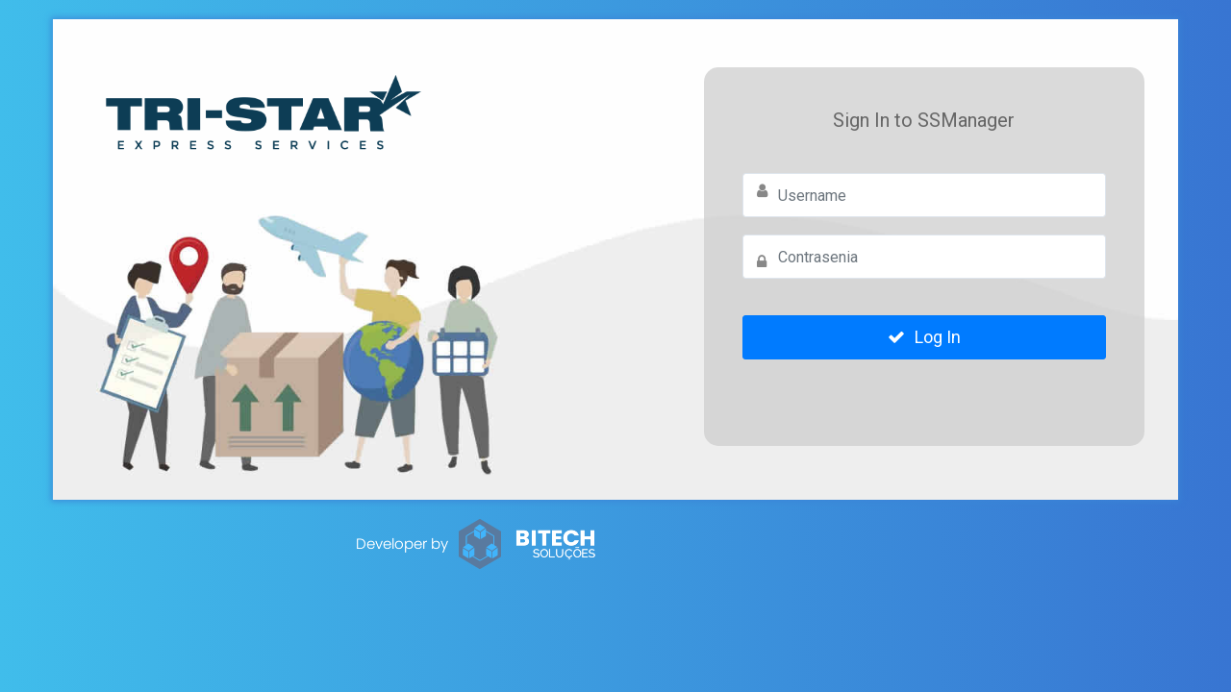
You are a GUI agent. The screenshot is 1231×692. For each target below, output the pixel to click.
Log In (924, 337)
